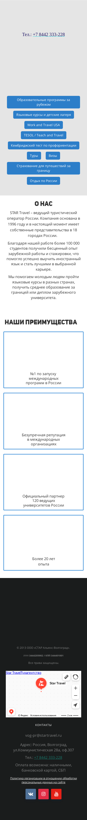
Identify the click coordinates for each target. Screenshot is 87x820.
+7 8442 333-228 (48, 757)
